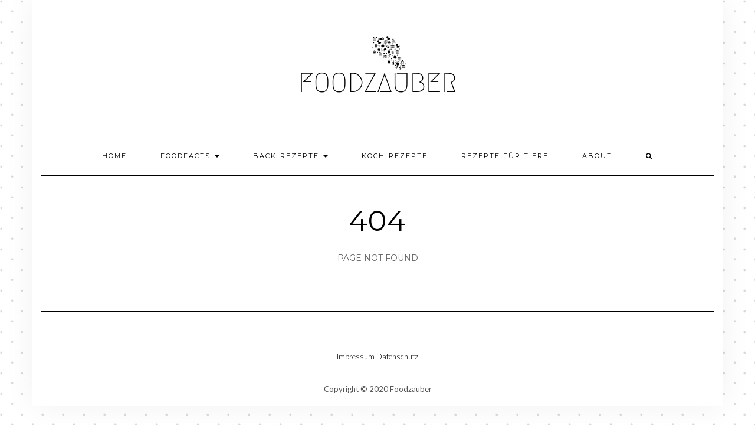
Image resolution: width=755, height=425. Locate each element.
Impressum (356, 356)
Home (114, 156)
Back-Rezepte (290, 156)
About (597, 156)
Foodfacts (189, 156)
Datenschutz (397, 356)
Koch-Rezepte (395, 156)
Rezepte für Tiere (505, 156)
